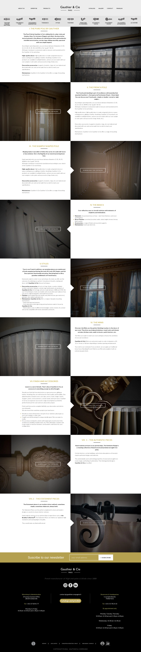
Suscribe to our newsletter (46, 557)
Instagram (65, 585)
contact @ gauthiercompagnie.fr (70, 594)
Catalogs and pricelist (70, 601)
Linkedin (75, 585)
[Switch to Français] (119, 8)
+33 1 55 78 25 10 (111, 604)
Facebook (70, 585)
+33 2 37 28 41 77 (33, 604)
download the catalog (93, 52)
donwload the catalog (48, 229)
